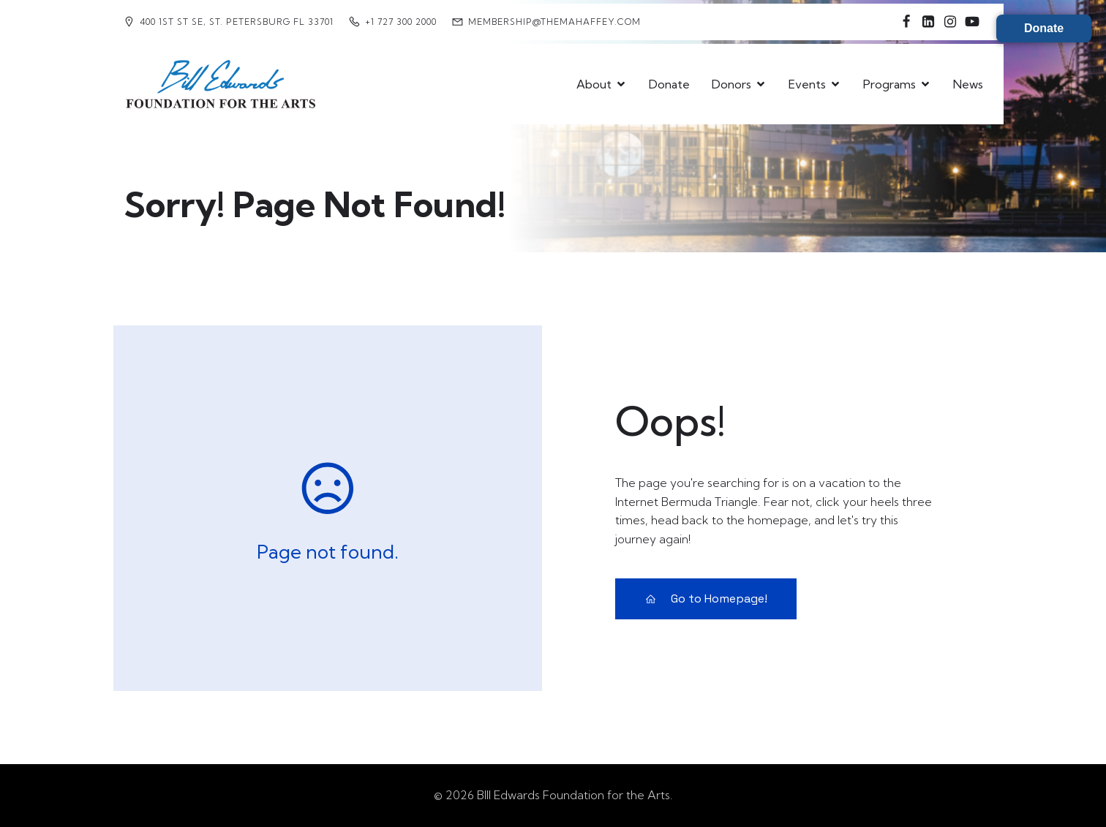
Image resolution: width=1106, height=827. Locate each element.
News (968, 84)
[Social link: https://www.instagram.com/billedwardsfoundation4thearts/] (950, 22)
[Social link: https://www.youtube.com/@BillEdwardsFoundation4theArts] (972, 22)
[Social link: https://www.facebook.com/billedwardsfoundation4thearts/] (906, 22)
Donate (669, 84)
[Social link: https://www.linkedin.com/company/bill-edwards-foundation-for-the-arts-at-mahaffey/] (928, 22)
